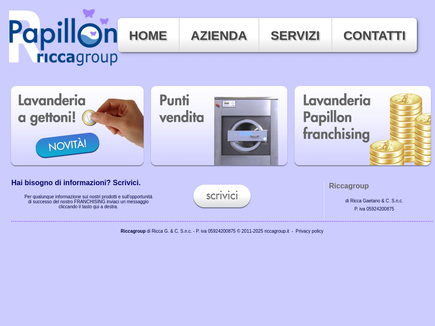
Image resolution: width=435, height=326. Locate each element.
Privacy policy (310, 231)
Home (148, 36)
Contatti (374, 36)
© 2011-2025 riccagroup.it (263, 231)
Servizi (295, 36)
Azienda (219, 36)
